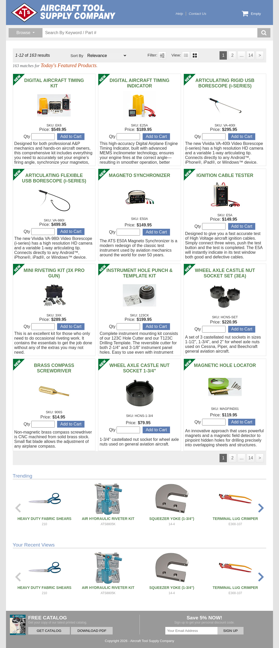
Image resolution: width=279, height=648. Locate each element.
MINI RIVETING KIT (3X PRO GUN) (54, 273)
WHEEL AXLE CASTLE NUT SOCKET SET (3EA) (225, 273)
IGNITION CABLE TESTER (225, 175)
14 (250, 55)
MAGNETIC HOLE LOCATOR (225, 365)
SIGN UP (230, 631)
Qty (39, 136)
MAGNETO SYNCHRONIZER (139, 175)
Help (179, 14)
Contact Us (197, 14)
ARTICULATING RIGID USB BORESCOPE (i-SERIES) (224, 83)
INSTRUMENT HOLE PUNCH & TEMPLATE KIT (139, 273)
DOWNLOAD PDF (91, 631)
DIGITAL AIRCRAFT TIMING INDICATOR (139, 83)
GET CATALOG (49, 631)
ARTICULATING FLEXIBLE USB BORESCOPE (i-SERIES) (54, 178)
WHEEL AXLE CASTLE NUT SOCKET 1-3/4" (140, 368)
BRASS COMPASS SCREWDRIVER (54, 368)
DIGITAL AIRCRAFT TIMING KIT (54, 83)
